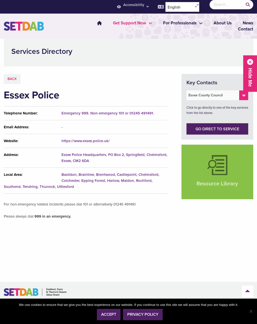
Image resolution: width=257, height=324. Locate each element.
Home (99, 23)
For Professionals (180, 23)
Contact (245, 29)
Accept (108, 314)
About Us (223, 23)
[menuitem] (96, 23)
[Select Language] (182, 7)
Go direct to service (217, 129)
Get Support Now (129, 23)
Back (12, 79)
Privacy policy (142, 314)
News (248, 23)
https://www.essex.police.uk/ (85, 141)
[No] (250, 311)
